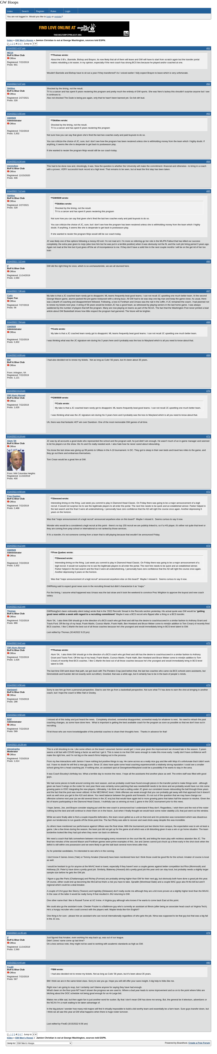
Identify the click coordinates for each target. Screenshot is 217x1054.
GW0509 (11, 118)
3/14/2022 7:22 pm (16, 261)
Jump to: (39, 1043)
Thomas (11, 611)
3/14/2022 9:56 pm (16, 685)
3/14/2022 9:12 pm (16, 545)
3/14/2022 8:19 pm (16, 436)
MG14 (10, 52)
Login (67, 11)
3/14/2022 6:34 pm (16, 161)
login (48, 16)
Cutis (10, 295)
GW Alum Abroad (16, 395)
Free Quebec (14, 496)
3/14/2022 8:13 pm (16, 391)
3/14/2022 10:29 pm (17, 744)
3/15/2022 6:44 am (16, 962)
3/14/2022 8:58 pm (16, 491)
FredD (10, 967)
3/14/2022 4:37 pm (16, 48)
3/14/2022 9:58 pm (16, 715)
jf (7, 266)
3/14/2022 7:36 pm (16, 291)
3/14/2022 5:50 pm (16, 113)
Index (10, 11)
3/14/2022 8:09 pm (16, 355)
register (58, 16)
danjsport (12, 689)
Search (25, 11)
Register (40, 11)
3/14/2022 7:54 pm (16, 322)
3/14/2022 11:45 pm (17, 933)
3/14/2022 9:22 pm (16, 606)
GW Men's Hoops (24, 40)
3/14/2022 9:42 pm (16, 643)
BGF (9, 719)
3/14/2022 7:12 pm (16, 191)
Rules (53, 11)
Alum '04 (11, 441)
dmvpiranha (13, 749)
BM (9, 359)
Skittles (11, 88)
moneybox (12, 166)
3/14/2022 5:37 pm (16, 84)
